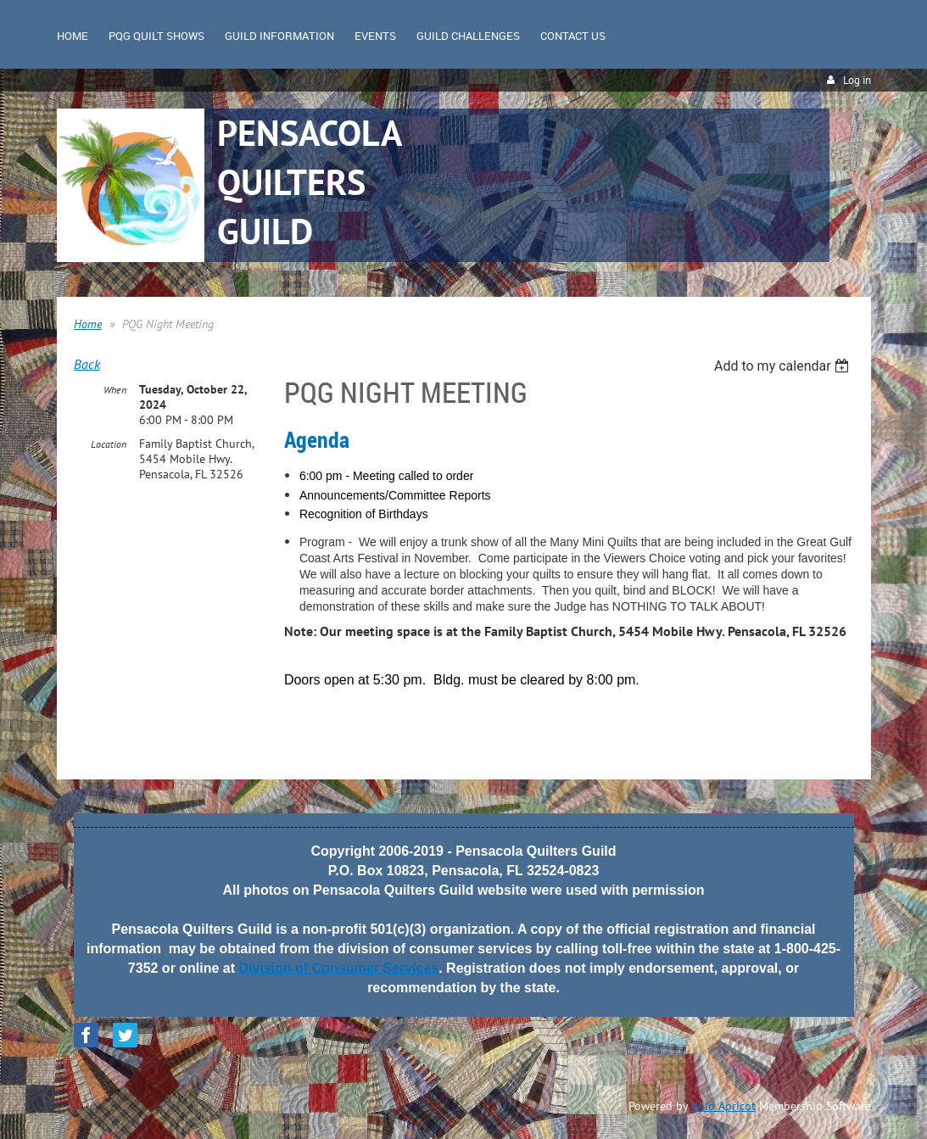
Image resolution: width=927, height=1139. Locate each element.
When (114, 389)
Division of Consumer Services (339, 968)
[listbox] (784, 366)
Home (88, 324)
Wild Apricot (723, 1106)
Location (108, 444)
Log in (857, 80)
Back (87, 363)
